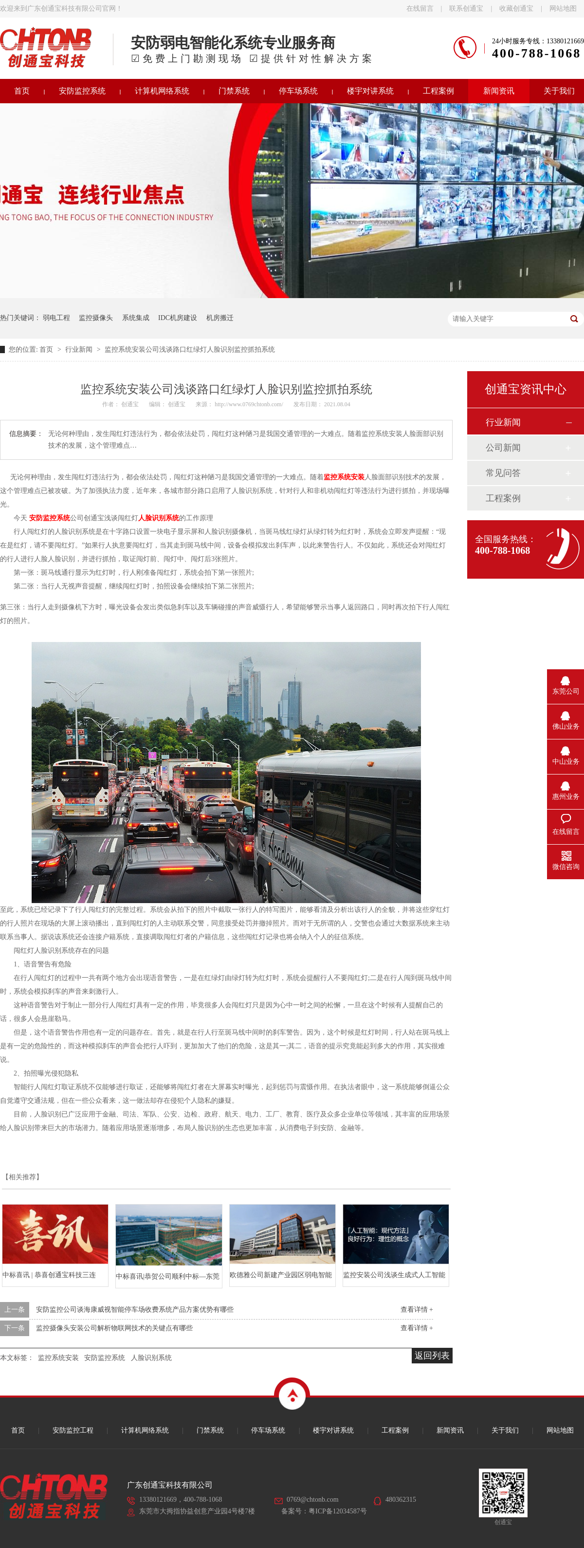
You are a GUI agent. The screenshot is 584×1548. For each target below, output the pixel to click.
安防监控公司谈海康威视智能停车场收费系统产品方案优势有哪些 (135, 1309)
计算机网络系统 (162, 91)
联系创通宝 (466, 8)
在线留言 (420, 8)
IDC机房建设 (177, 317)
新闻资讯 (498, 91)
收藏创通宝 (516, 8)
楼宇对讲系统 (370, 91)
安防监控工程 (73, 1430)
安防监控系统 (82, 91)
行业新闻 (79, 349)
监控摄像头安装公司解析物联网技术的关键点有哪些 (114, 1328)
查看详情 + (417, 1309)
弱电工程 (56, 317)
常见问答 (503, 473)
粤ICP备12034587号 (338, 1511)
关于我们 (505, 1430)
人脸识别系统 (151, 1357)
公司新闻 (503, 448)
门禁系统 (234, 91)
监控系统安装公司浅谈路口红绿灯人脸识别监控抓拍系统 (190, 349)
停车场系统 (298, 91)
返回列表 (432, 1355)
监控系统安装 (58, 1357)
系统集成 (135, 317)
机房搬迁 (220, 317)
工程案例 (438, 91)
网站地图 (563, 8)
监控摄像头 (96, 317)
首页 (47, 349)
